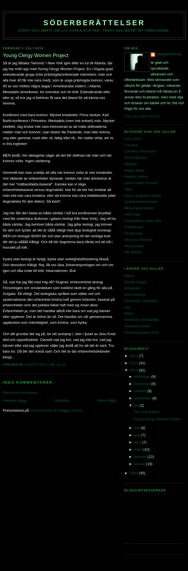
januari (140, 464)
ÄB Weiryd (132, 252)
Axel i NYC (133, 139)
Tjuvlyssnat (133, 233)
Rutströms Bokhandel (141, 320)
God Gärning (134, 294)
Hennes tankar (136, 176)
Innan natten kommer (141, 183)
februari (141, 457)
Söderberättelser (94, 23)
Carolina (131, 145)
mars (138, 449)
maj (137, 435)
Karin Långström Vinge (142, 195)
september (143, 398)
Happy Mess (134, 170)
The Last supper (146, 412)
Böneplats (132, 288)
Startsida (62, 400)
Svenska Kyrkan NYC (141, 332)
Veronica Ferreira (138, 240)
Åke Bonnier (134, 246)
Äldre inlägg (106, 400)
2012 (134, 356)
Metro (129, 313)
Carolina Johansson (140, 151)
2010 (134, 370)
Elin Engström (135, 158)
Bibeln (129, 276)
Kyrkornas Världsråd (140, 301)
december (142, 376)
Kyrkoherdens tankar (141, 202)
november (142, 384)
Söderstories (169, 54)
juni (137, 428)
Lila (127, 307)
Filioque (130, 164)
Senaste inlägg (15, 400)
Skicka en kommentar (20, 393)
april (138, 442)
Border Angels (135, 282)
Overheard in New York (142, 221)
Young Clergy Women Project (156, 419)
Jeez (128, 189)
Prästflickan (133, 227)
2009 (134, 473)
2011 (134, 363)
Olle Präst (132, 214)
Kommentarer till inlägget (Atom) (56, 410)
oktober (140, 391)
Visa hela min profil (142, 116)
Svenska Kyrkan (137, 326)
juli (137, 405)
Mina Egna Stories (139, 208)
